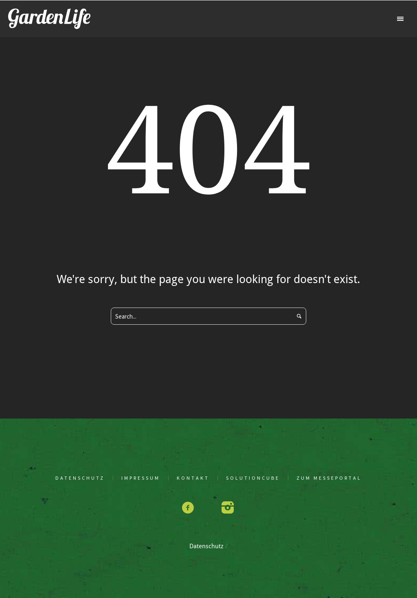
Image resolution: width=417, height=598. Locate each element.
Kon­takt (193, 478)
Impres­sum (140, 478)
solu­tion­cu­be (253, 478)
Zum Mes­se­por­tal (329, 478)
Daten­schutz (80, 478)
